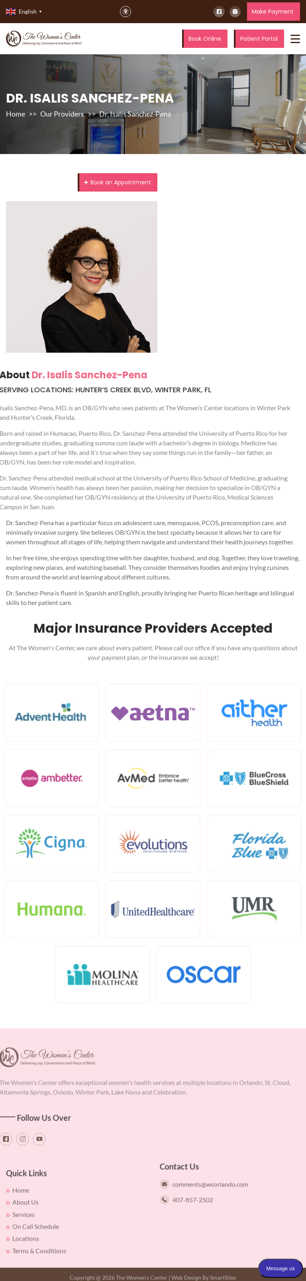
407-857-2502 (196, 1210)
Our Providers (62, 113)
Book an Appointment (117, 182)
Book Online (204, 39)
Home (15, 113)
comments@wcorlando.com (214, 1194)
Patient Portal (259, 39)
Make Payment (273, 12)
